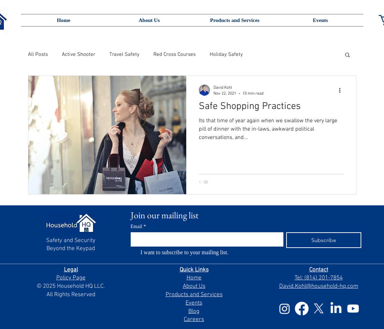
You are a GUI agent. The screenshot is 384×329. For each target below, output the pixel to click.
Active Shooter (78, 54)
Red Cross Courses (174, 54)
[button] (347, 55)
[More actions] (342, 90)
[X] (319, 308)
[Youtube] (353, 308)
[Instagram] (284, 308)
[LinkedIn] (336, 308)
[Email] (205, 239)
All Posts (38, 54)
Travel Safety (124, 54)
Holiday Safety (226, 54)
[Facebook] (302, 308)
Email (138, 226)
